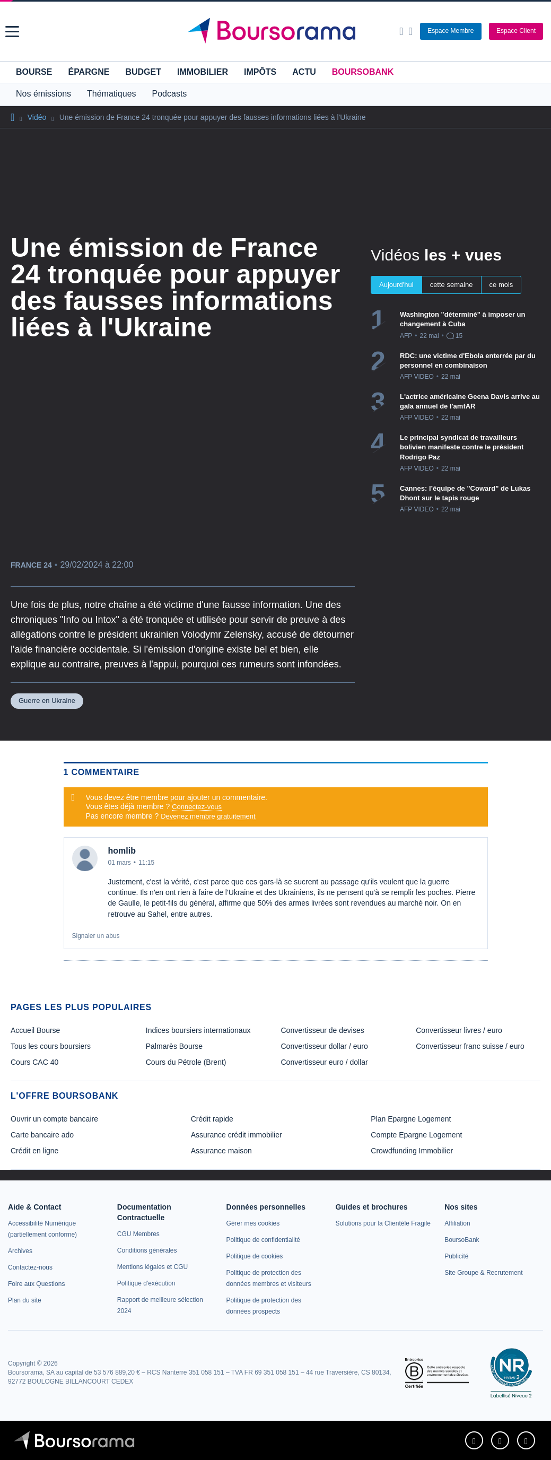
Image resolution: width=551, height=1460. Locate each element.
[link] (20, 1251)
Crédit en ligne (34, 1150)
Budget (143, 71)
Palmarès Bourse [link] (174, 1046)
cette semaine (451, 285)
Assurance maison (221, 1150)
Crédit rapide (212, 1119)
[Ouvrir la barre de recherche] (401, 31)
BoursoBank (362, 71)
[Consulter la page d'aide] (410, 31)
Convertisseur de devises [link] (322, 1030)
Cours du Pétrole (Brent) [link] (186, 1062)
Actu (304, 71)
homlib (122, 850)
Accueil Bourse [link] (35, 1030)
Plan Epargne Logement (411, 1119)
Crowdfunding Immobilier (412, 1150)
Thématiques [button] (111, 93)
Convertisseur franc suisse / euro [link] (470, 1046)
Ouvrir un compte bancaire (54, 1119)
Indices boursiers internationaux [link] (198, 1030)
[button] (12, 31)
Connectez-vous (197, 807)
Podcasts (169, 93)
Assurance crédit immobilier (236, 1135)
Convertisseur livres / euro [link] (459, 1030)
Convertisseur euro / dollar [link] (324, 1062)
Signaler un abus (96, 936)
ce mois (501, 285)
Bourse (34, 71)
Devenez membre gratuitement (208, 816)
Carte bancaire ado (42, 1135)
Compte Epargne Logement (416, 1135)
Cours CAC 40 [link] (34, 1062)
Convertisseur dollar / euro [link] (324, 1046)
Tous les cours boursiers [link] (51, 1046)
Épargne (88, 71)
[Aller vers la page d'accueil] (277, 31)
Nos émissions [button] (43, 93)
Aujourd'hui (396, 285)
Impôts (260, 71)
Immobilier (202, 71)
